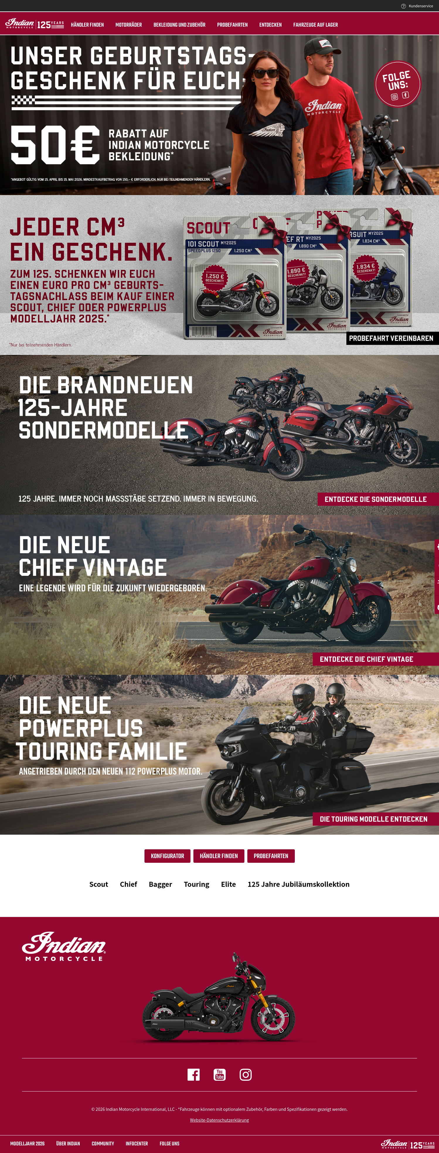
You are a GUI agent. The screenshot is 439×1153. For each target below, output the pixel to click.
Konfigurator (167, 856)
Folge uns (169, 1144)
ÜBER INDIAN (68, 1144)
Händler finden (85, 25)
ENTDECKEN (268, 25)
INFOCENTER (137, 1144)
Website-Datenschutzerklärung (219, 1120)
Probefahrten (230, 25)
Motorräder (126, 25)
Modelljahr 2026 (27, 1144)
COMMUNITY (103, 1144)
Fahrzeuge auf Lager (313, 25)
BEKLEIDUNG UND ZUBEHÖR (177, 25)
